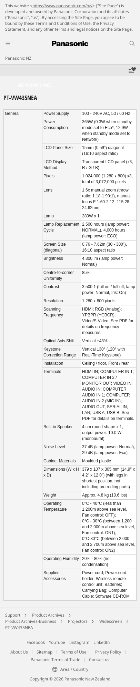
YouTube (57, 642)
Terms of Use (74, 652)
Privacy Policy (108, 652)
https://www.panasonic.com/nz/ (62, 6)
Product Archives (48, 615)
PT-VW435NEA (19, 627)
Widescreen (110, 621)
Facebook (36, 642)
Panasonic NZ (18, 58)
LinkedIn (101, 642)
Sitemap (44, 652)
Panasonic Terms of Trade (55, 660)
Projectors (78, 621)
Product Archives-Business (30, 621)
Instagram (79, 642)
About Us (19, 652)
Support (12, 615)
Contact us (99, 660)
